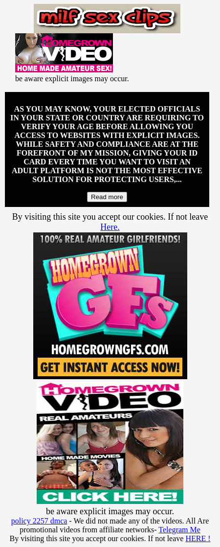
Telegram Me (179, 529)
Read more (107, 197)
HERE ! (197, 538)
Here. (109, 227)
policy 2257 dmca (39, 521)
